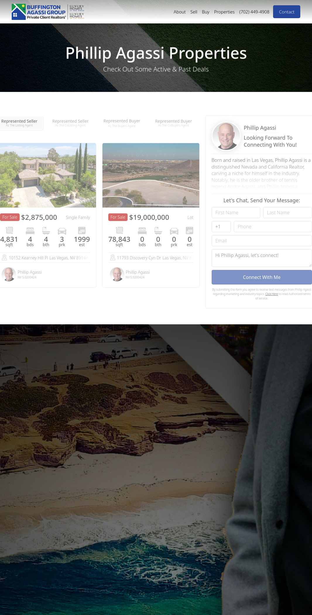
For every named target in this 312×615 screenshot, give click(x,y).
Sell (194, 12)
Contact (286, 12)
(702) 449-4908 (254, 12)
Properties (224, 12)
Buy (205, 12)
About (180, 12)
